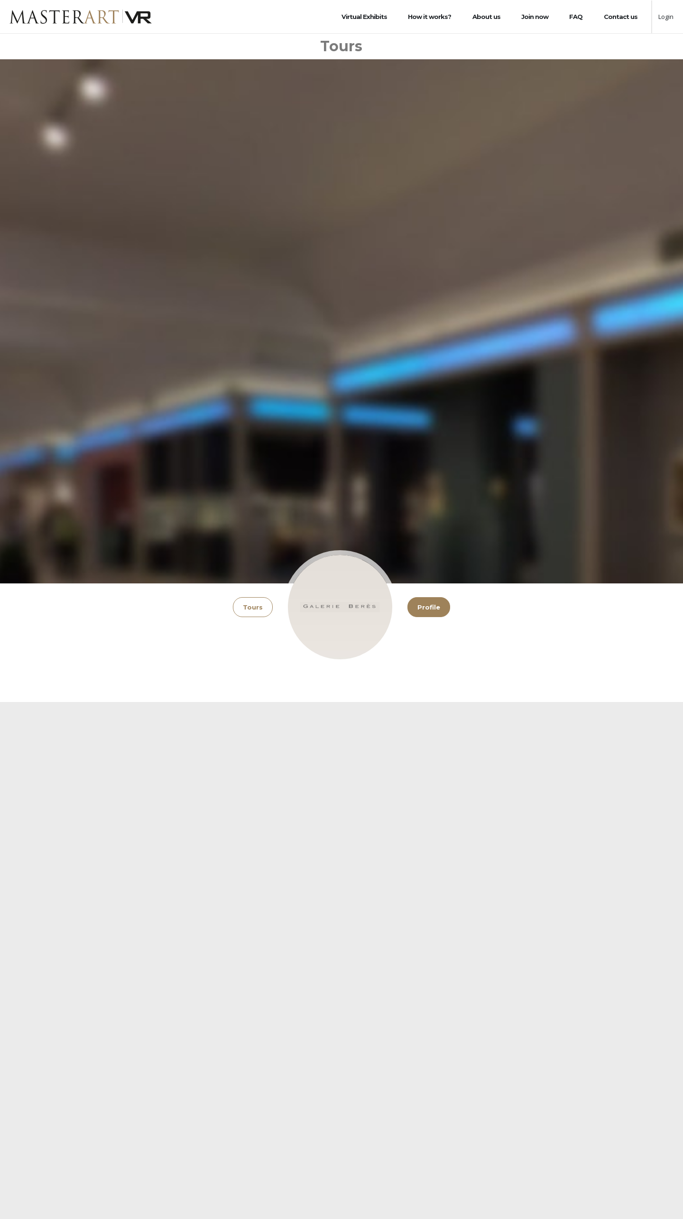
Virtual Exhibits (364, 16)
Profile (428, 607)
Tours (253, 607)
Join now (534, 16)
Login (666, 16)
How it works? (429, 16)
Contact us (620, 16)
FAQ (575, 16)
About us (486, 16)
